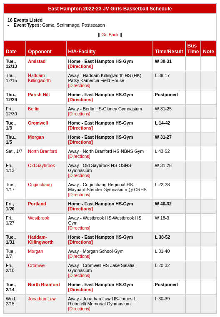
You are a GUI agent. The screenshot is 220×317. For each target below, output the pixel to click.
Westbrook (38, 217)
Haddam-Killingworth (39, 78)
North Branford (42, 151)
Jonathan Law (41, 298)
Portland (37, 203)
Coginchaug (40, 184)
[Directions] (80, 66)
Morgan (36, 137)
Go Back (110, 34)
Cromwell (38, 122)
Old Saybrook (41, 165)
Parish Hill (39, 94)
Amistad (36, 61)
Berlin (33, 108)
